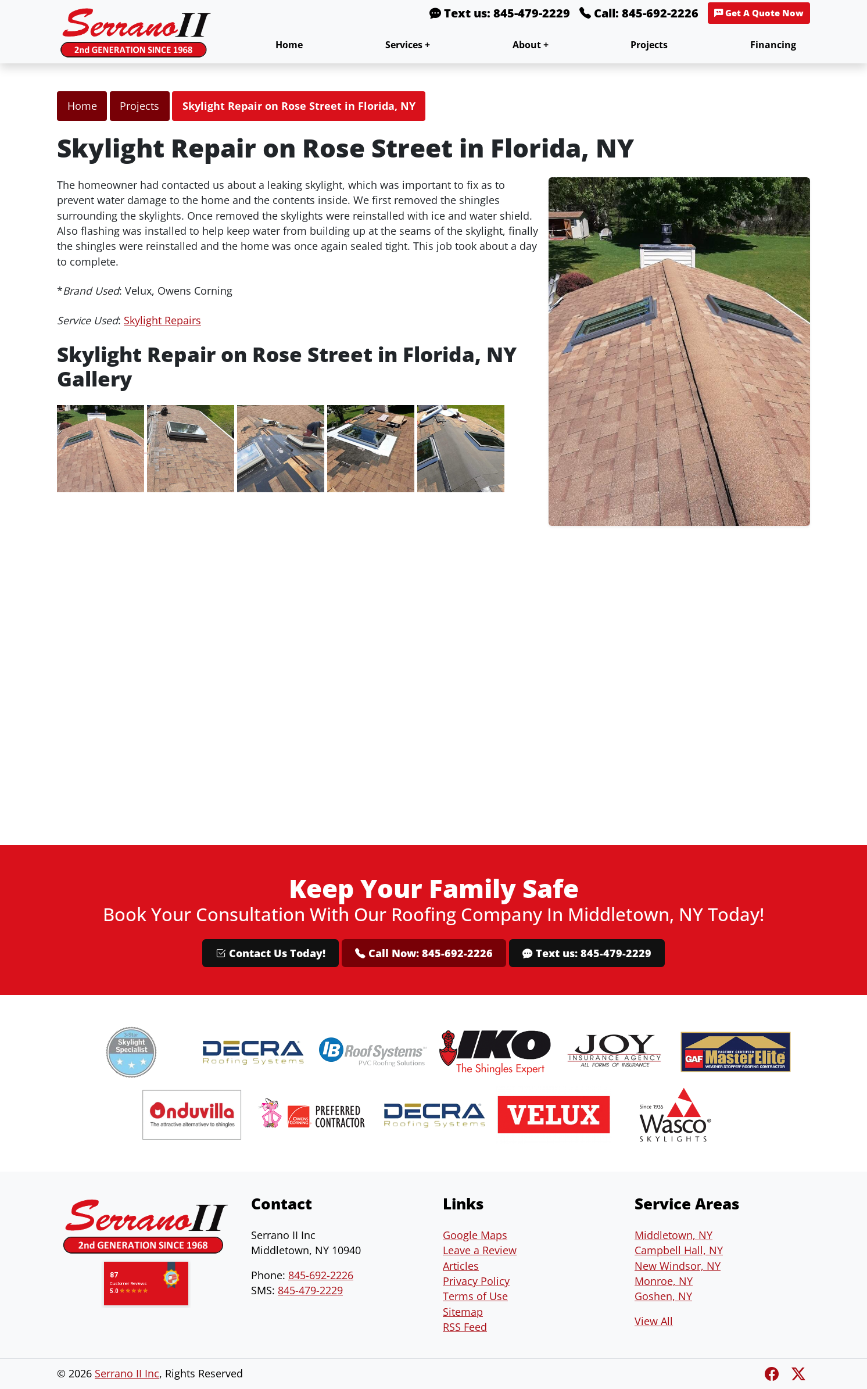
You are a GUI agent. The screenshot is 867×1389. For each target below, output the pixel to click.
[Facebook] (773, 1373)
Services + (407, 44)
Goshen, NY (663, 1296)
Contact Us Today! (270, 953)
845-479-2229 (310, 1290)
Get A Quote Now (759, 13)
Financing (773, 44)
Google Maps (475, 1235)
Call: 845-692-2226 (638, 13)
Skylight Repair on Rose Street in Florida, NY (298, 106)
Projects (649, 44)
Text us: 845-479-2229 (499, 13)
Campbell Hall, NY (679, 1250)
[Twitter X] (798, 1373)
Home (289, 44)
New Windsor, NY (678, 1266)
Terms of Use (475, 1296)
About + (531, 44)
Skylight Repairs (162, 320)
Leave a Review (480, 1250)
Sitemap (463, 1312)
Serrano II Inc (127, 1373)
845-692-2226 (320, 1275)
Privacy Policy (476, 1281)
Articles (461, 1266)
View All (654, 1321)
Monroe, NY (664, 1281)
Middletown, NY (673, 1235)
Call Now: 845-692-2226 (424, 953)
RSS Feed (465, 1327)
